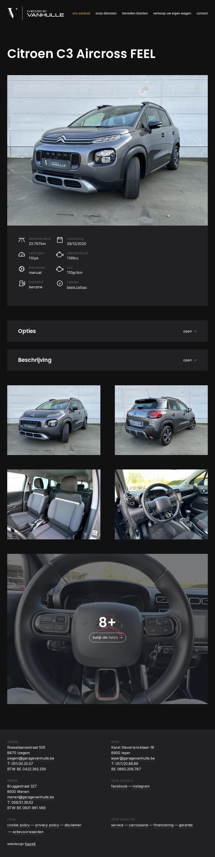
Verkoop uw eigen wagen (172, 13)
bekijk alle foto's (107, 637)
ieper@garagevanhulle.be (133, 758)
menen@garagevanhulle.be (30, 797)
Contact (202, 13)
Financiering (163, 825)
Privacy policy (47, 825)
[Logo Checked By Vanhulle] (35, 13)
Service (117, 825)
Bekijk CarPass (77, 287)
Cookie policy (18, 825)
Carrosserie (138, 825)
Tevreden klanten (135, 13)
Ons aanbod (81, 13)
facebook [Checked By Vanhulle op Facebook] (119, 786)
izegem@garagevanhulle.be (30, 758)
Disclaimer (73, 825)
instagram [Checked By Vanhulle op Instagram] (141, 786)
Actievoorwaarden (28, 831)
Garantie (186, 825)
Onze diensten (106, 13)
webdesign (21, 844)
